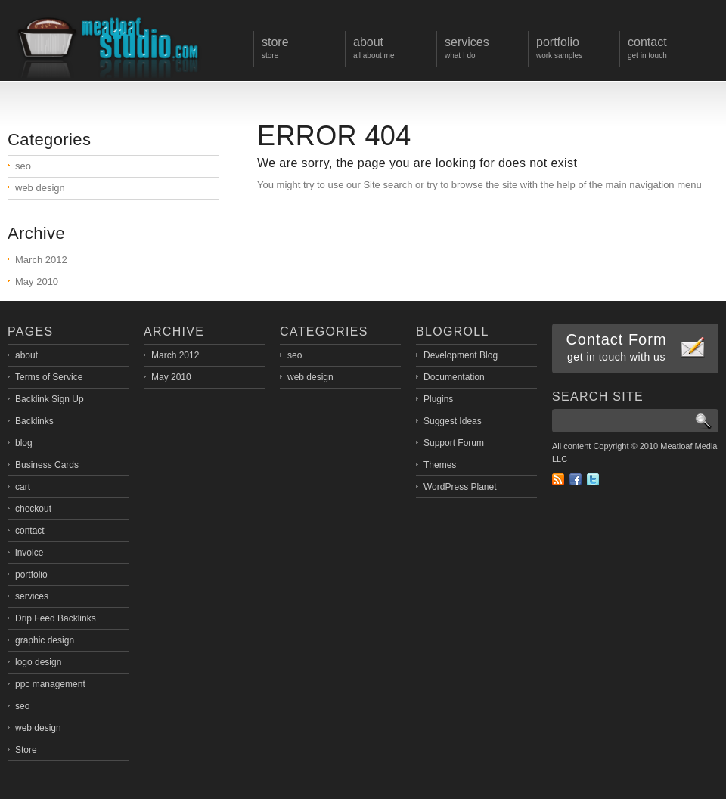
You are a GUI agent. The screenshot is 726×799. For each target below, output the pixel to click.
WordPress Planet (460, 487)
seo (23, 166)
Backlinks (34, 421)
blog (24, 443)
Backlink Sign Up (49, 399)
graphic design (44, 640)
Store (26, 750)
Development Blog (461, 355)
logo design (38, 662)
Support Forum (454, 443)
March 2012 (41, 259)
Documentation (454, 377)
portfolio (31, 574)
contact (30, 530)
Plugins (438, 399)
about (26, 355)
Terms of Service (48, 377)
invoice (29, 552)
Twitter (593, 479)
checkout (33, 508)
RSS (558, 479)
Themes (440, 465)
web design (40, 188)
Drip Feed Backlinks (55, 618)
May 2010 (36, 281)
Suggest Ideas (453, 421)
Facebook (575, 479)
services (31, 596)
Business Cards (47, 465)
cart (22, 487)
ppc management (50, 684)
